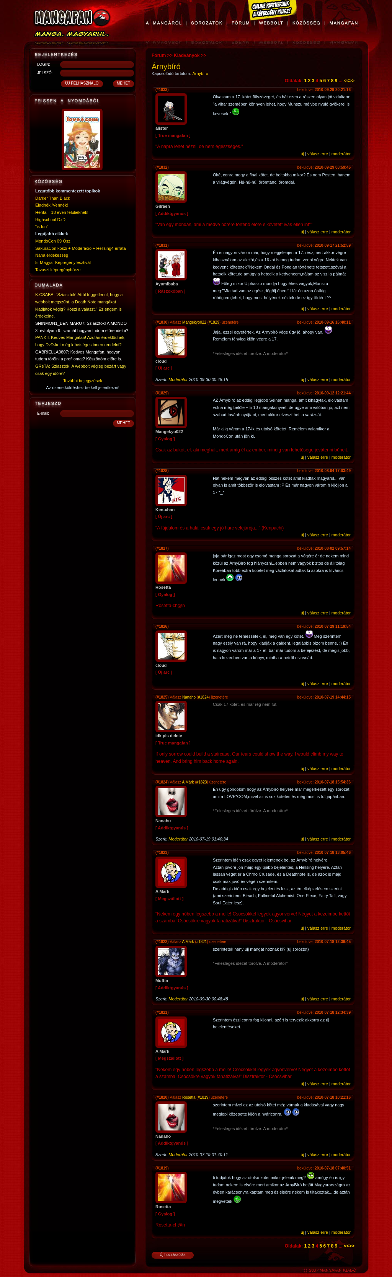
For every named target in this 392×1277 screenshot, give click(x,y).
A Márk (188, 782)
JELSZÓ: (45, 73)
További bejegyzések (82, 380)
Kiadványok (186, 55)
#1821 (201, 942)
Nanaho (189, 697)
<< (346, 80)
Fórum (159, 55)
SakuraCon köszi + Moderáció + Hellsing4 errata (80, 248)
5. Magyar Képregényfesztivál (63, 262)
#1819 (203, 1097)
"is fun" (41, 226)
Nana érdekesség (51, 255)
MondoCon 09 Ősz (52, 241)
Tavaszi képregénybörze (58, 269)
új (302, 153)
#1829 (214, 322)
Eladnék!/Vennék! (51, 205)
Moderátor (178, 379)
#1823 (201, 782)
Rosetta (188, 1097)
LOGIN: (43, 64)
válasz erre (317, 153)
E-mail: (43, 413)
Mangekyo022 (194, 322)
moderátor (341, 153)
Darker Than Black (52, 198)
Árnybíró (200, 73)
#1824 (203, 697)
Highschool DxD (50, 219)
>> (351, 80)
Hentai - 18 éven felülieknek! (61, 212)
